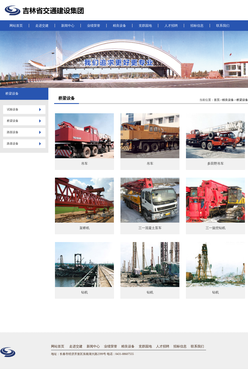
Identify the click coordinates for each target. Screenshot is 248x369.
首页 (217, 99)
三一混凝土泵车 (150, 228)
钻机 (84, 292)
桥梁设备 (242, 99)
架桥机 (84, 228)
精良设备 (119, 25)
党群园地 (145, 25)
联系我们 (222, 25)
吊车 (84, 163)
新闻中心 (67, 25)
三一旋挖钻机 (215, 228)
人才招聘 (171, 25)
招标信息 (197, 25)
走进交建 (42, 25)
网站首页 (16, 25)
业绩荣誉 (93, 25)
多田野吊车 (215, 163)
